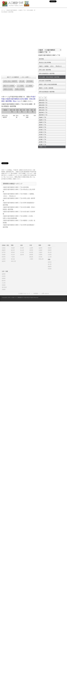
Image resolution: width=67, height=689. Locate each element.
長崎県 (3, 278)
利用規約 (36, 293)
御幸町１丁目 (42, 124)
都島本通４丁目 (43, 102)
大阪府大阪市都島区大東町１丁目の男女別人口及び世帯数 (19, 190)
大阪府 (40, 252)
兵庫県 (40, 254)
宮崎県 (3, 285)
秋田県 (3, 257)
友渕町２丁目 (42, 142)
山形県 (3, 259)
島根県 (49, 250)
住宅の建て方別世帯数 (45, 80)
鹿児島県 (4, 287)
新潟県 (22, 248)
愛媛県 (49, 266)
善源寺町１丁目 (43, 112)
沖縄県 (3, 289)
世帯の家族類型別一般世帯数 (46, 73)
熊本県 (3, 280)
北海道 (3, 248)
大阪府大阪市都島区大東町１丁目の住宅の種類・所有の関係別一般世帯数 (19, 208)
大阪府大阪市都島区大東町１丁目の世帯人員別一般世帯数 (19, 199)
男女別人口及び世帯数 (45, 62)
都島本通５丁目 (43, 105)
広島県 (49, 254)
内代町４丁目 (42, 137)
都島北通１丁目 (43, 107)
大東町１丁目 (22, 10)
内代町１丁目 (42, 129)
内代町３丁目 (42, 134)
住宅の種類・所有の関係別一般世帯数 (49, 77)
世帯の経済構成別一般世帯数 (46, 91)
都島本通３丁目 (43, 100)
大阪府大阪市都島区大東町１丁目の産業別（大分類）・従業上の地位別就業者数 (19, 217)
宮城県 (3, 254)
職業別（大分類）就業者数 (46, 88)
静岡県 (31, 254)
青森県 (3, 250)
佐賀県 (3, 276)
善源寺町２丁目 (43, 115)
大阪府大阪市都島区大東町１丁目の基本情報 (16, 187)
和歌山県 (41, 259)
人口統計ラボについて (24, 293)
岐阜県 (31, 252)
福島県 (3, 261)
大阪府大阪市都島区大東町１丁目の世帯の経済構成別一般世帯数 (19, 226)
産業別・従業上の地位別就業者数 (48, 84)
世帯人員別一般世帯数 (45, 69)
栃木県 (13, 250)
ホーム (3, 10)
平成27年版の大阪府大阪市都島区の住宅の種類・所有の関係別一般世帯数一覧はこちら (18, 99)
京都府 (40, 250)
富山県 (22, 250)
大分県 (3, 283)
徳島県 (49, 262)
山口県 (49, 257)
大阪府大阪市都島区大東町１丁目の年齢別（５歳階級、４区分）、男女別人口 (19, 195)
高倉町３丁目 (42, 122)
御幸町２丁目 (42, 127)
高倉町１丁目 (42, 117)
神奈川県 (13, 261)
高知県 (49, 268)
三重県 (31, 259)
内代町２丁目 (42, 132)
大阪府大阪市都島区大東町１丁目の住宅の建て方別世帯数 (19, 213)
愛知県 (31, 257)
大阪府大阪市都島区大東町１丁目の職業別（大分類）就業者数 (19, 221)
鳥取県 (49, 248)
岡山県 (49, 252)
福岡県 (3, 274)
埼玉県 (13, 254)
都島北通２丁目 (43, 110)
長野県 (31, 250)
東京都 (13, 259)
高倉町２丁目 (42, 120)
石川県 (22, 252)
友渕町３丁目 (42, 144)
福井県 (22, 254)
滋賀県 (40, 248)
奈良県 (40, 257)
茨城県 (13, 248)
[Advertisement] (21, 139)
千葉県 (13, 257)
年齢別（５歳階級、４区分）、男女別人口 (50, 66)
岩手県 (3, 252)
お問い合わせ (45, 293)
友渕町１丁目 (42, 139)
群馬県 (13, 252)
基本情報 (41, 59)
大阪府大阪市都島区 (11, 10)
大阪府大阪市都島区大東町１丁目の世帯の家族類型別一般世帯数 (19, 204)
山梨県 (31, 248)
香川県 (49, 264)
